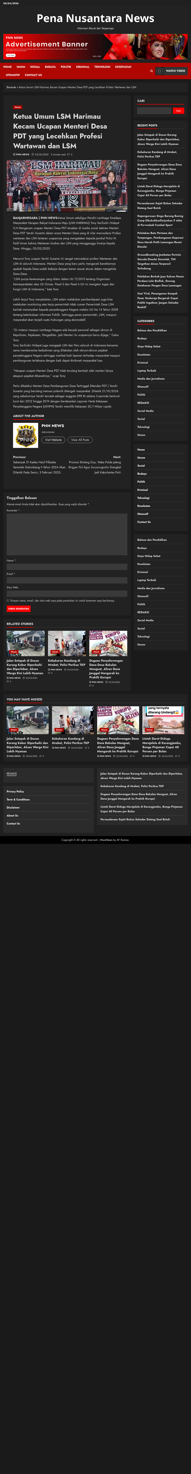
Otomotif (13, 75)
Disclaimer (13, 807)
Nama (11, 560)
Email (11, 574)
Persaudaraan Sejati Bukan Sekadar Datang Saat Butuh (135, 819)
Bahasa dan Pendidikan (152, 330)
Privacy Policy (15, 791)
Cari (141, 101)
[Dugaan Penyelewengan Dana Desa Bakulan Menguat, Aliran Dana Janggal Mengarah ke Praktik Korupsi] (108, 643)
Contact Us (33, 75)
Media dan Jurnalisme (151, 379)
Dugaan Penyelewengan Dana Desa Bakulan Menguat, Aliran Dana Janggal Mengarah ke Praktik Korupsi (106, 669)
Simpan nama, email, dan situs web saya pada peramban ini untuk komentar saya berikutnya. (62, 601)
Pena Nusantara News (96, 18)
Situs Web (12, 587)
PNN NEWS (22, 154)
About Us (12, 815)
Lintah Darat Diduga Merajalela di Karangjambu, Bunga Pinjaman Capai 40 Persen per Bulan (158, 190)
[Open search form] (151, 71)
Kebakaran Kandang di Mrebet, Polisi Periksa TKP (66, 663)
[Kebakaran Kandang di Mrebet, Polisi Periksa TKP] (67, 643)
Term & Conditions (18, 799)
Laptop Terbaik (146, 371)
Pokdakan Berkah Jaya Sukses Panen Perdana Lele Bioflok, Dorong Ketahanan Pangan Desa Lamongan (160, 281)
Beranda (11, 87)
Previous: (40, 465)
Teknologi (102, 67)
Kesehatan (123, 67)
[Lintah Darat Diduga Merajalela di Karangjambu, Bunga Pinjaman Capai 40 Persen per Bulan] (163, 720)
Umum (21, 67)
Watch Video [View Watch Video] (170, 71)
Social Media (145, 411)
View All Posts (80, 440)
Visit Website (53, 440)
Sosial (35, 67)
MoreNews (106, 840)
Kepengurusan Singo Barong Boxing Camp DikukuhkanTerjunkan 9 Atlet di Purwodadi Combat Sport (160, 220)
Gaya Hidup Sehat (148, 346)
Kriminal (82, 67)
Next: (94, 465)
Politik (66, 67)
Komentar (13, 510)
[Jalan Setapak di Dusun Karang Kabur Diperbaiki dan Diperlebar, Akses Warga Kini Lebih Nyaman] (26, 643)
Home (7, 67)
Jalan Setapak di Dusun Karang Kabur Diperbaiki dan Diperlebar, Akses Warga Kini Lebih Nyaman (25, 667)
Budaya (50, 67)
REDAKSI (143, 403)
